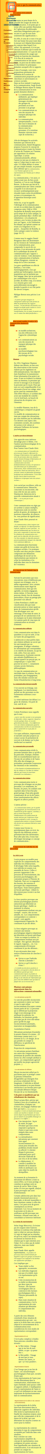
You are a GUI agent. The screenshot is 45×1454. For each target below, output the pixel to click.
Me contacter (7, 88)
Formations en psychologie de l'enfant (7, 73)
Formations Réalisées (7, 46)
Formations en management (7, 67)
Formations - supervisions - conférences (7, 33)
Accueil (6, 92)
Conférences (7, 81)
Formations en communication (7, 50)
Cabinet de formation (7, 41)
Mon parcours (7, 84)
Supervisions (7, 78)
